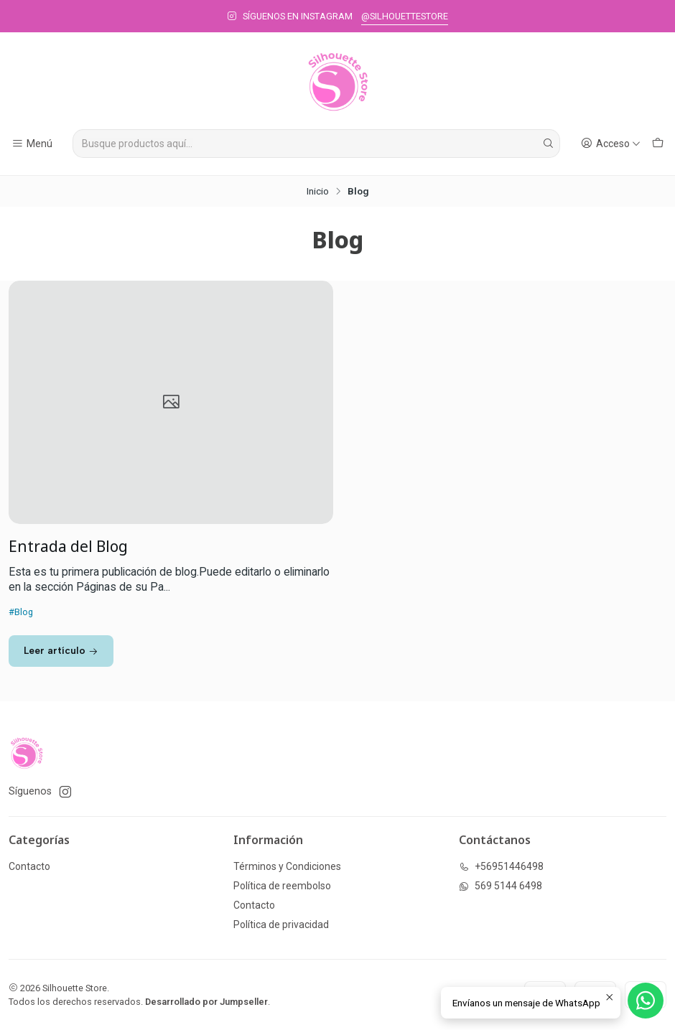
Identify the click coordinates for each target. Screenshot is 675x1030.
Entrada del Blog (68, 546)
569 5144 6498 (500, 885)
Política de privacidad (281, 924)
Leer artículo (61, 650)
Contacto (29, 866)
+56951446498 (501, 866)
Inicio (318, 192)
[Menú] (32, 144)
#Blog (21, 612)
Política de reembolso (282, 885)
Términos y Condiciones (287, 866)
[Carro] (657, 144)
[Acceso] (610, 144)
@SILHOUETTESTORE (404, 16)
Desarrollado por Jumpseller (206, 1001)
